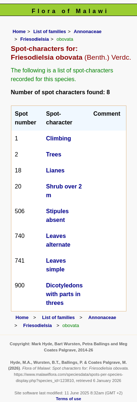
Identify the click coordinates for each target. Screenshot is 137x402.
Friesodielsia (34, 39)
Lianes (55, 170)
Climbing (58, 138)
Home (19, 31)
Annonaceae (88, 31)
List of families (49, 31)
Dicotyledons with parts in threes (64, 294)
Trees (53, 154)
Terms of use (68, 399)
